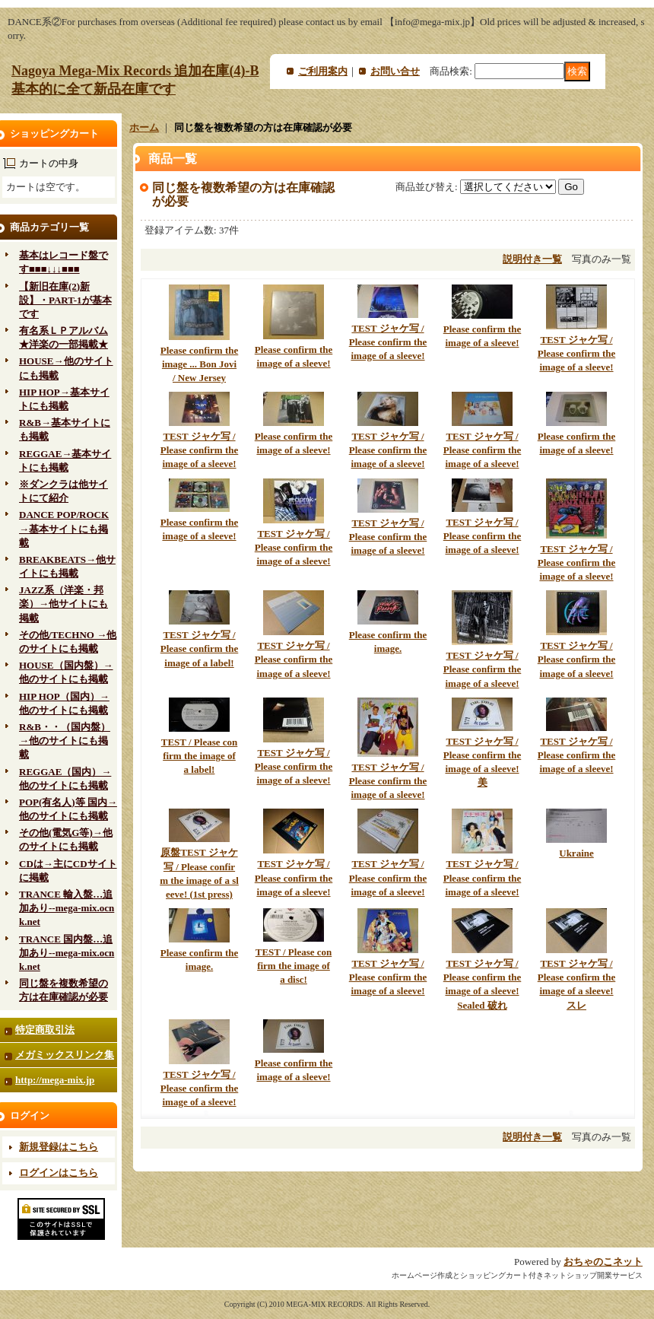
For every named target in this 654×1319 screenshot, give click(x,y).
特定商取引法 (45, 1029)
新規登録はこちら (58, 1146)
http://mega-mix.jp (54, 1079)
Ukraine (576, 853)
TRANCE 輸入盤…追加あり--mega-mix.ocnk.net (66, 907)
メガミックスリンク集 (64, 1054)
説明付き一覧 (532, 259)
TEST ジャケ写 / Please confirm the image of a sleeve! (388, 342)
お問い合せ (395, 71)
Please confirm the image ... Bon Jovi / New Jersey (199, 364)
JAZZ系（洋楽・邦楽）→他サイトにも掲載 (63, 603)
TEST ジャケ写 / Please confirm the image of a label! (199, 648)
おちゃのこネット (603, 1261)
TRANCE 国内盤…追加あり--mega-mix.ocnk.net (66, 952)
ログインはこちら (58, 1172)
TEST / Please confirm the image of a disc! (294, 965)
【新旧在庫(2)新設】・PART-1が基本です (65, 300)
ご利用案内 (323, 71)
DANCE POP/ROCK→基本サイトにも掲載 (64, 528)
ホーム (144, 127)
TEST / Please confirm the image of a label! (199, 755)
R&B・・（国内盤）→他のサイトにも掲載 (64, 740)
